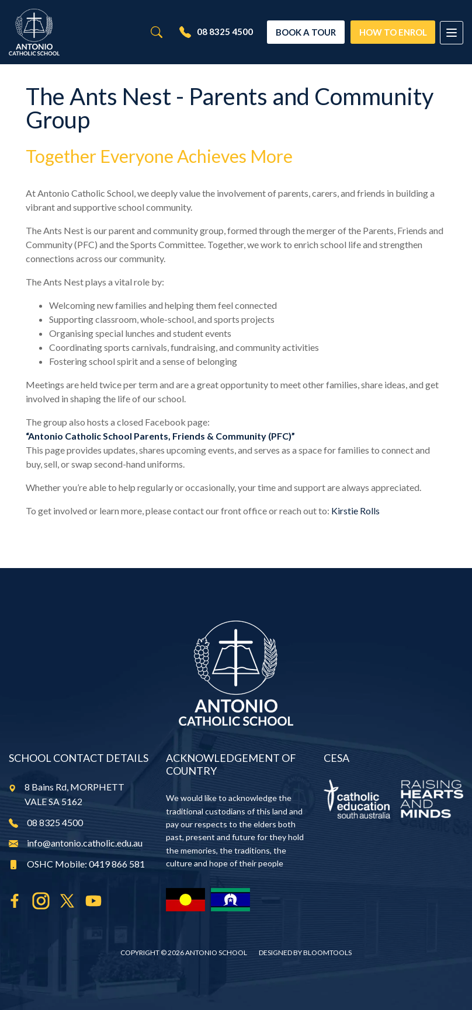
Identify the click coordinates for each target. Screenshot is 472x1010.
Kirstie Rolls (355, 510)
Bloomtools (327, 952)
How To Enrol (391, 31)
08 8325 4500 (214, 32)
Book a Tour (304, 31)
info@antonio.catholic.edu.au (76, 842)
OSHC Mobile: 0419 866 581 (77, 863)
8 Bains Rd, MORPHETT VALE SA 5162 (66, 794)
